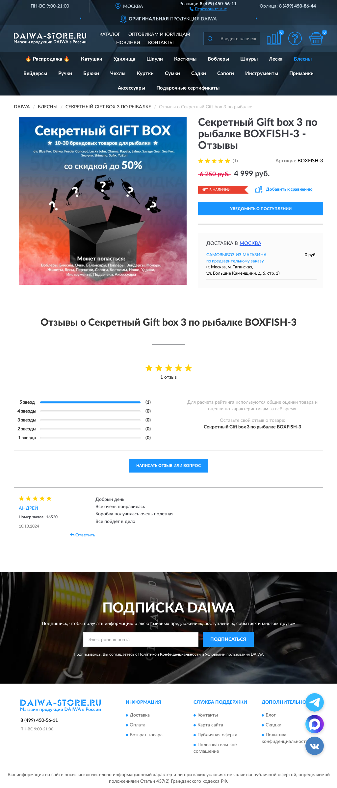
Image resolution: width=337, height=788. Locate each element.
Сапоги (225, 73)
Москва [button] (250, 243)
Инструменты (261, 73)
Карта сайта (210, 725)
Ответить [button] (82, 535)
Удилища (124, 59)
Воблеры (218, 59)
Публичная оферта (217, 735)
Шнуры (249, 59)
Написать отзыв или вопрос (168, 466)
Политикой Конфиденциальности (169, 654)
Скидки (273, 725)
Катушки (91, 59)
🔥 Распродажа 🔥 (47, 59)
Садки (198, 73)
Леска (276, 59)
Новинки (128, 43)
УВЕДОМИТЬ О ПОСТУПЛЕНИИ (261, 209)
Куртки (145, 73)
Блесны (303, 59)
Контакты (161, 43)
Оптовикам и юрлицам (159, 34)
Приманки (301, 73)
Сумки (172, 73)
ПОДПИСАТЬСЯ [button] (228, 639)
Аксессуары (131, 88)
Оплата (137, 725)
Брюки (91, 73)
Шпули (154, 59)
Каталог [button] (109, 34)
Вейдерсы (35, 73)
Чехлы (117, 73)
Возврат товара (146, 735)
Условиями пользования (227, 654)
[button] (208, 9)
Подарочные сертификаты (188, 88)
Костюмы (185, 59)
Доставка (140, 715)
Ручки (65, 73)
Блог (271, 715)
